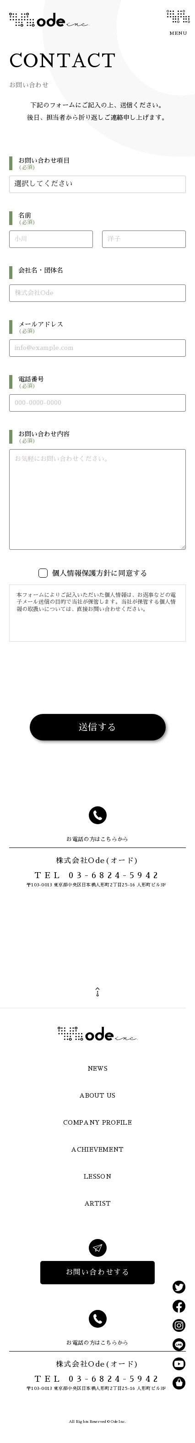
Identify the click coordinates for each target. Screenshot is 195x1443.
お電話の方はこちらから (97, 839)
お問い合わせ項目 (102, 163)
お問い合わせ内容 (102, 437)
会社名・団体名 (40, 270)
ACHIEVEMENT (97, 1150)
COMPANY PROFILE (97, 1123)
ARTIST (97, 1204)
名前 (102, 218)
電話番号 (102, 382)
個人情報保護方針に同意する (99, 573)
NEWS (97, 1069)
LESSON (97, 1177)
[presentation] (97, 699)
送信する (97, 727)
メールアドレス (102, 327)
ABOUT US (97, 1096)
